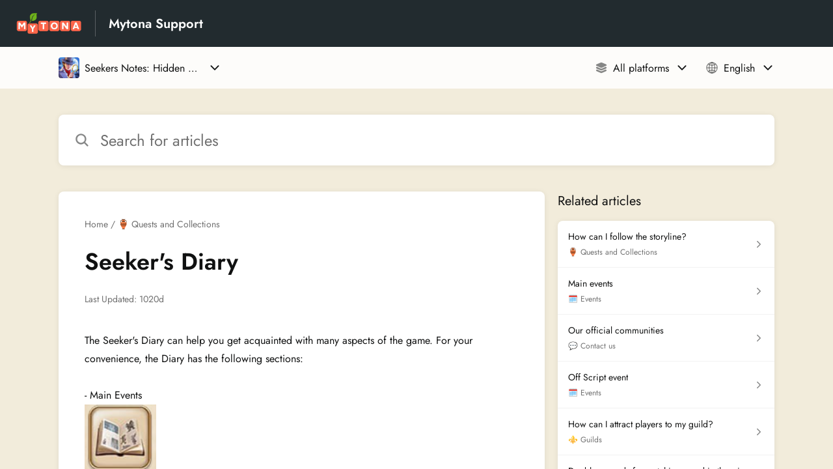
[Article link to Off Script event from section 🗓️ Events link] (666, 385)
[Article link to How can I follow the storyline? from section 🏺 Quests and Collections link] (666, 244)
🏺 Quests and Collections (169, 224)
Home (96, 224)
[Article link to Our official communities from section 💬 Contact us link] (666, 338)
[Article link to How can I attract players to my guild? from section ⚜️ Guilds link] (666, 431)
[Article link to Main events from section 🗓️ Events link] (666, 291)
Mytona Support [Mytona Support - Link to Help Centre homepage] (156, 23)
